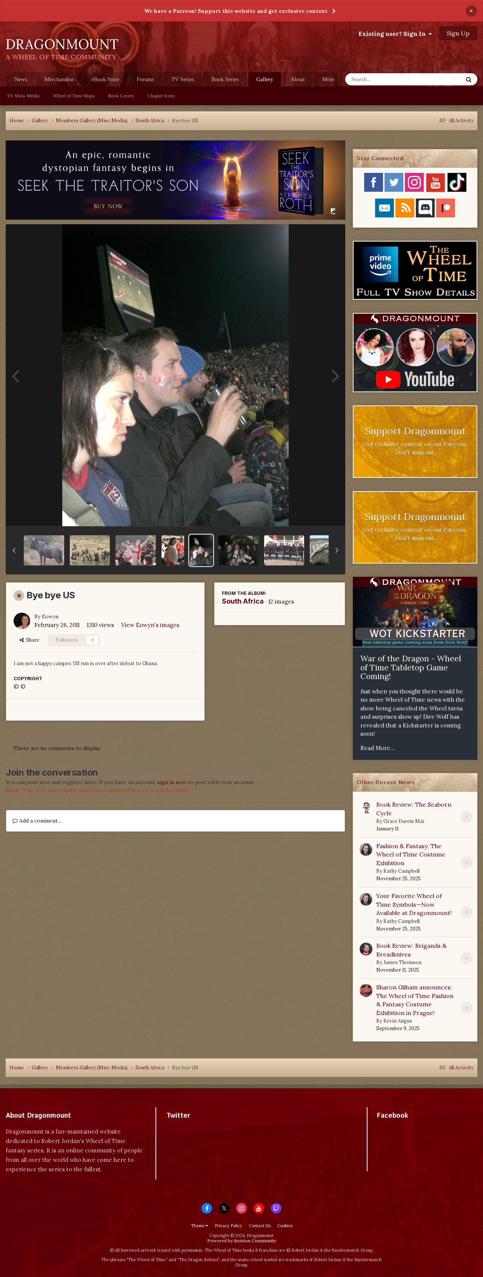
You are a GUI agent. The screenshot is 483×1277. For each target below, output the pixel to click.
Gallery (264, 81)
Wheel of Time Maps (73, 96)
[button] (14, 550)
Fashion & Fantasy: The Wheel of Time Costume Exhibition (410, 854)
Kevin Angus (397, 1021)
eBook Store (105, 79)
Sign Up (458, 33)
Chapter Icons (161, 96)
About (298, 79)
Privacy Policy (228, 1225)
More (328, 79)
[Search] (384, 79)
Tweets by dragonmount (199, 1128)
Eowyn (50, 616)
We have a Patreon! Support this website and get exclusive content (236, 11)
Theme (199, 1225)
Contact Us (260, 1225)
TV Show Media (23, 96)
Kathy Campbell (401, 871)
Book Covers (121, 96)
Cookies (284, 1225)
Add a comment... (36, 820)
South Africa (243, 601)
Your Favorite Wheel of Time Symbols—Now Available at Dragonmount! (414, 904)
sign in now (171, 782)
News (20, 79)
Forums (145, 79)
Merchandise (59, 79)
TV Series (182, 79)
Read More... (377, 748)
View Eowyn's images (150, 624)
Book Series (225, 79)
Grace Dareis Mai (403, 821)
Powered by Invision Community (241, 1240)
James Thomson (402, 962)
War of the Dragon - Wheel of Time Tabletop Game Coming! (410, 667)
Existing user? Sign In (395, 33)
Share (29, 640)
